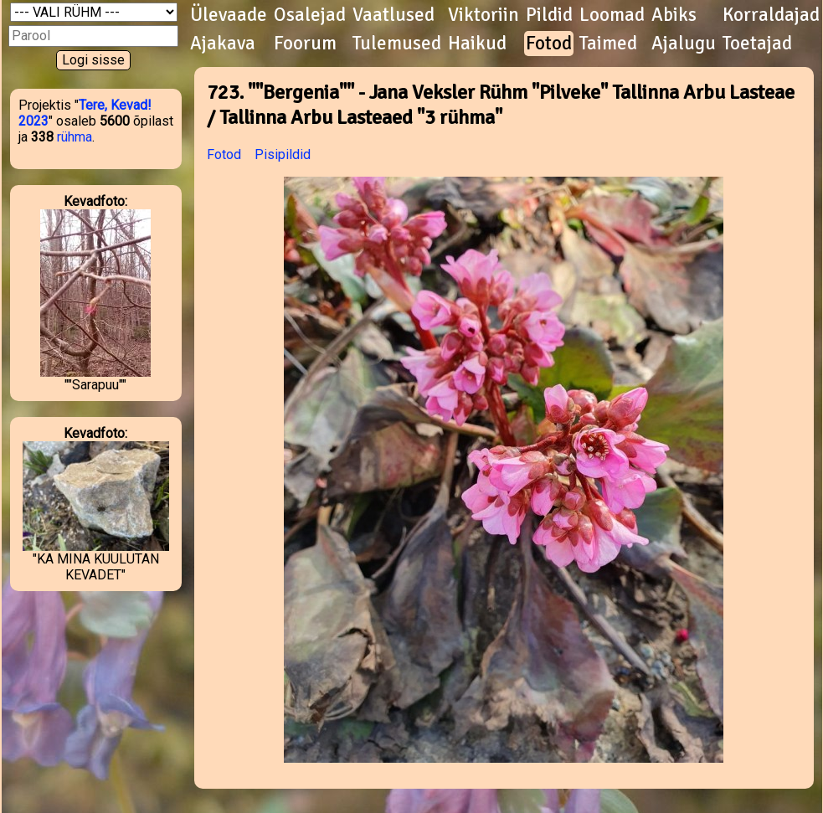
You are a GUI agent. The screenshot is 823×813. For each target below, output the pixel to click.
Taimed (608, 43)
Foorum (305, 43)
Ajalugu (683, 43)
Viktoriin (483, 15)
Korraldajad (771, 15)
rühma (74, 137)
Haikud (477, 43)
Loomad (612, 15)
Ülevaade (228, 15)
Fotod (549, 43)
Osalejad (310, 15)
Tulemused (396, 43)
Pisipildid (283, 154)
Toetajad (757, 43)
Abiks (674, 15)
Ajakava (222, 43)
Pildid (549, 15)
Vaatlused (393, 15)
